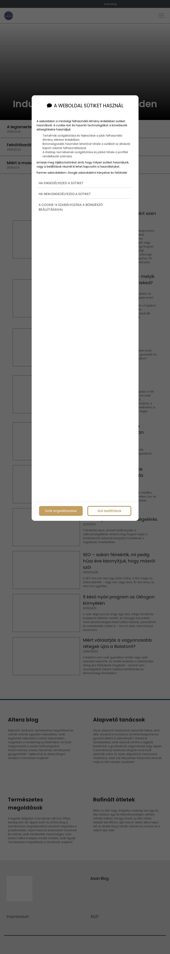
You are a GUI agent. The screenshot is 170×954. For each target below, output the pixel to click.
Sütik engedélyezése (61, 510)
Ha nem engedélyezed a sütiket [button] (65, 187)
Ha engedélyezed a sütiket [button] (61, 176)
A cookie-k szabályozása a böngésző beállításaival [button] (71, 200)
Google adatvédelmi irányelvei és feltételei (97, 165)
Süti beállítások (109, 510)
